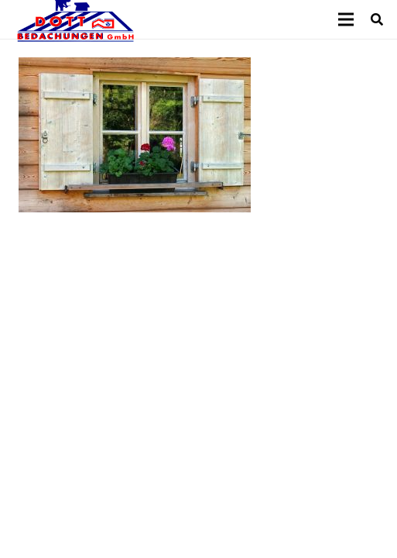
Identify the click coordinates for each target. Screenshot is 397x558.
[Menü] (346, 19)
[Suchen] (377, 19)
